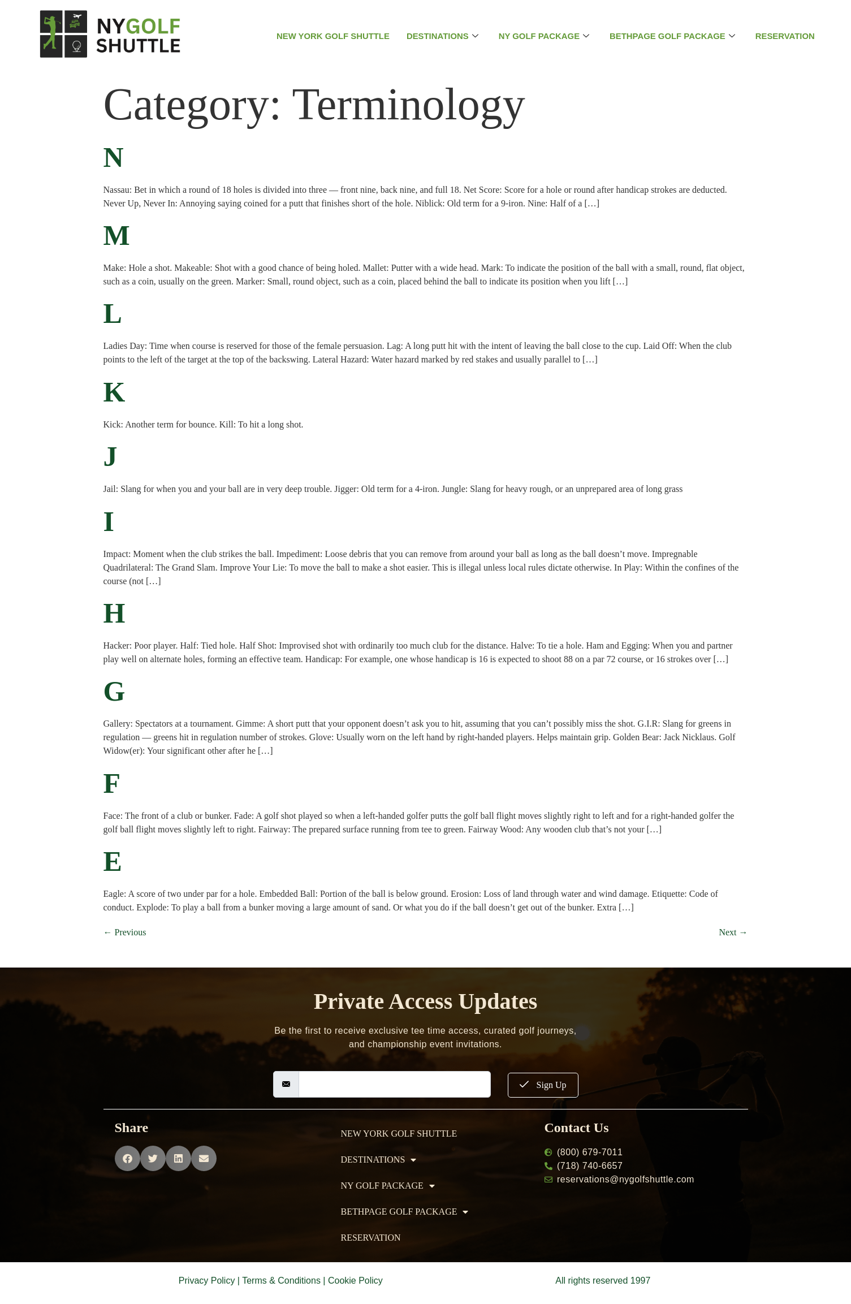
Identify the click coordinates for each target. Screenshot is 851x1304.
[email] (395, 1084)
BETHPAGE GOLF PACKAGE (673, 36)
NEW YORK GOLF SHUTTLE (331, 36)
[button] (127, 1158)
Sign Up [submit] (543, 1085)
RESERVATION (787, 36)
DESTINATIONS (442, 36)
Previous (124, 932)
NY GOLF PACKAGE (543, 36)
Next (733, 932)
